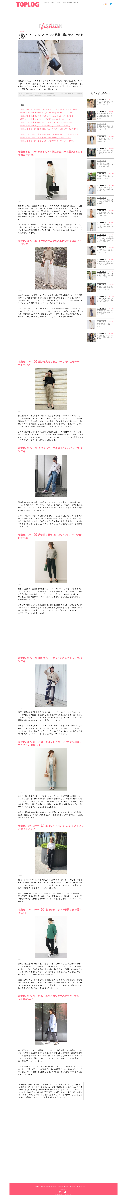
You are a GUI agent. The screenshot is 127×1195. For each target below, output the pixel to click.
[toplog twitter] (112, 4)
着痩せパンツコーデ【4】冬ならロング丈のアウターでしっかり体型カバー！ (49, 141)
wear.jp (20, 201)
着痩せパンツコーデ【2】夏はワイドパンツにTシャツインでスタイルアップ (49, 134)
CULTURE (69, 2)
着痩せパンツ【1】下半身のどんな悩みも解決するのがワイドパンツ (46, 113)
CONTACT (72, 1186)
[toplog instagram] (107, 4)
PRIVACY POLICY (81, 1186)
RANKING (76, 2)
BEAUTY (52, 2)
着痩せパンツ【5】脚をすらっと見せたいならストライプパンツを (45, 126)
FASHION (46, 2)
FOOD (64, 2)
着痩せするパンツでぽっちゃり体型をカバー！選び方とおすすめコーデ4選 (48, 109)
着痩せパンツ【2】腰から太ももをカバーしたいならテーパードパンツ (47, 116)
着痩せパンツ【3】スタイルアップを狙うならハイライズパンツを (45, 119)
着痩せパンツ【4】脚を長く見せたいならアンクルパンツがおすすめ (46, 122)
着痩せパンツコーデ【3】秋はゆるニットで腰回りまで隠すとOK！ (45, 138)
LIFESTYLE (58, 2)
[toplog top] (27, 4)
